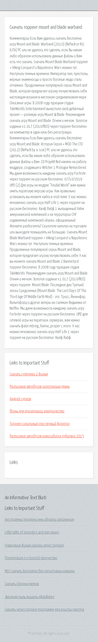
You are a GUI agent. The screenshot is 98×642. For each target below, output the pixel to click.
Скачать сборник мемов (22, 584)
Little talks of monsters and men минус (32, 532)
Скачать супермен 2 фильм (29, 374)
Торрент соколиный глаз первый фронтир (40, 424)
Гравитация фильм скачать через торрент (34, 545)
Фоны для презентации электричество (37, 411)
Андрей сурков (20, 399)
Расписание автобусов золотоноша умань (40, 386)
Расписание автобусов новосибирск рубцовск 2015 (47, 436)
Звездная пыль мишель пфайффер (29, 597)
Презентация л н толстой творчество (31, 558)
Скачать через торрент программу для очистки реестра (44, 610)
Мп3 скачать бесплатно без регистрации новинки (40, 571)
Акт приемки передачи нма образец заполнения (39, 520)
